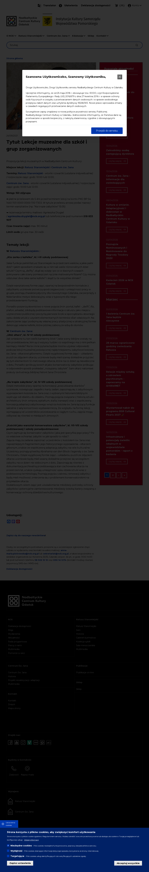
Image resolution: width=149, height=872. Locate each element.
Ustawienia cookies (10, 823)
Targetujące (17, 856)
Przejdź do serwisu (107, 130)
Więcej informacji (31, 840)
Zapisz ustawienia (20, 863)
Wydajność (16, 851)
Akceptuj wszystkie (128, 863)
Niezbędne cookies (21, 845)
